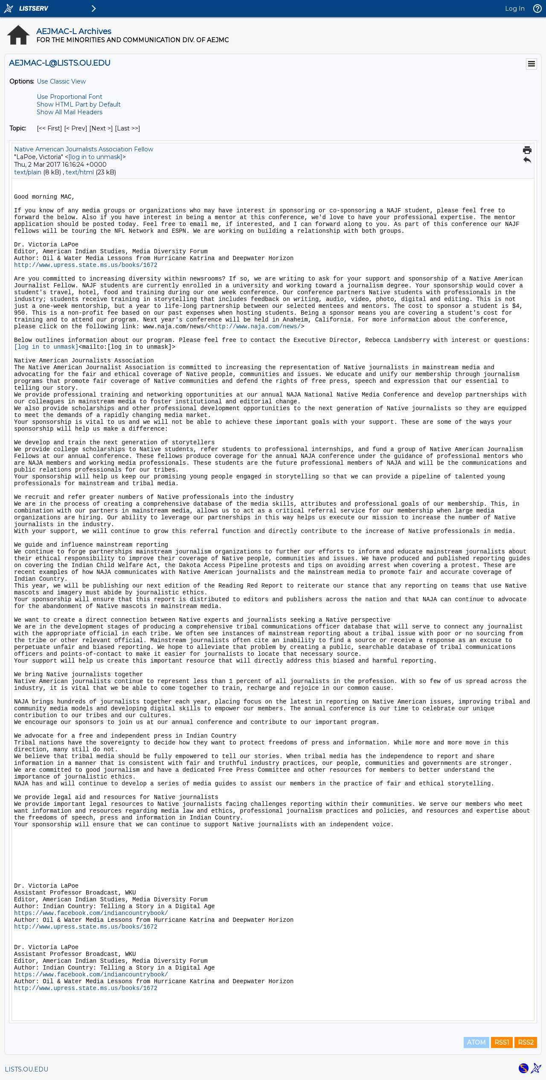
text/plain (27, 172)
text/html (80, 172)
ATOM (476, 1042)
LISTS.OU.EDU (26, 1069)
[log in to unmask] (95, 157)
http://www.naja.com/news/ (256, 326)
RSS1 (501, 1042)
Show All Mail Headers (69, 112)
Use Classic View (61, 81)
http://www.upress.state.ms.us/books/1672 (85, 265)
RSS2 (526, 1042)
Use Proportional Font (69, 97)
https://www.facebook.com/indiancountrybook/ (91, 913)
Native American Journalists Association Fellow (83, 149)
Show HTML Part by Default (79, 104)
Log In (515, 8)
